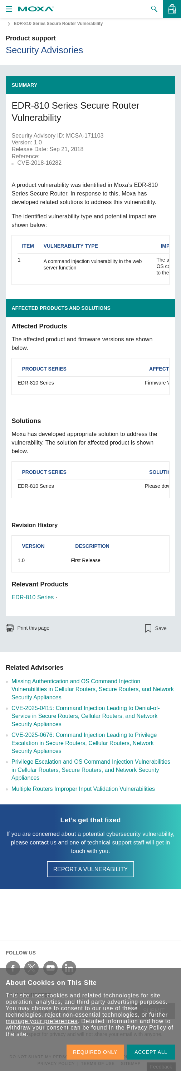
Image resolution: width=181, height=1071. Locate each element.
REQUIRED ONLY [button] (95, 1052)
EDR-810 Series (32, 597)
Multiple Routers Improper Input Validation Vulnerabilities (83, 789)
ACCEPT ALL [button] (150, 1052)
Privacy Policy (146, 1028)
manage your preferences (42, 1021)
